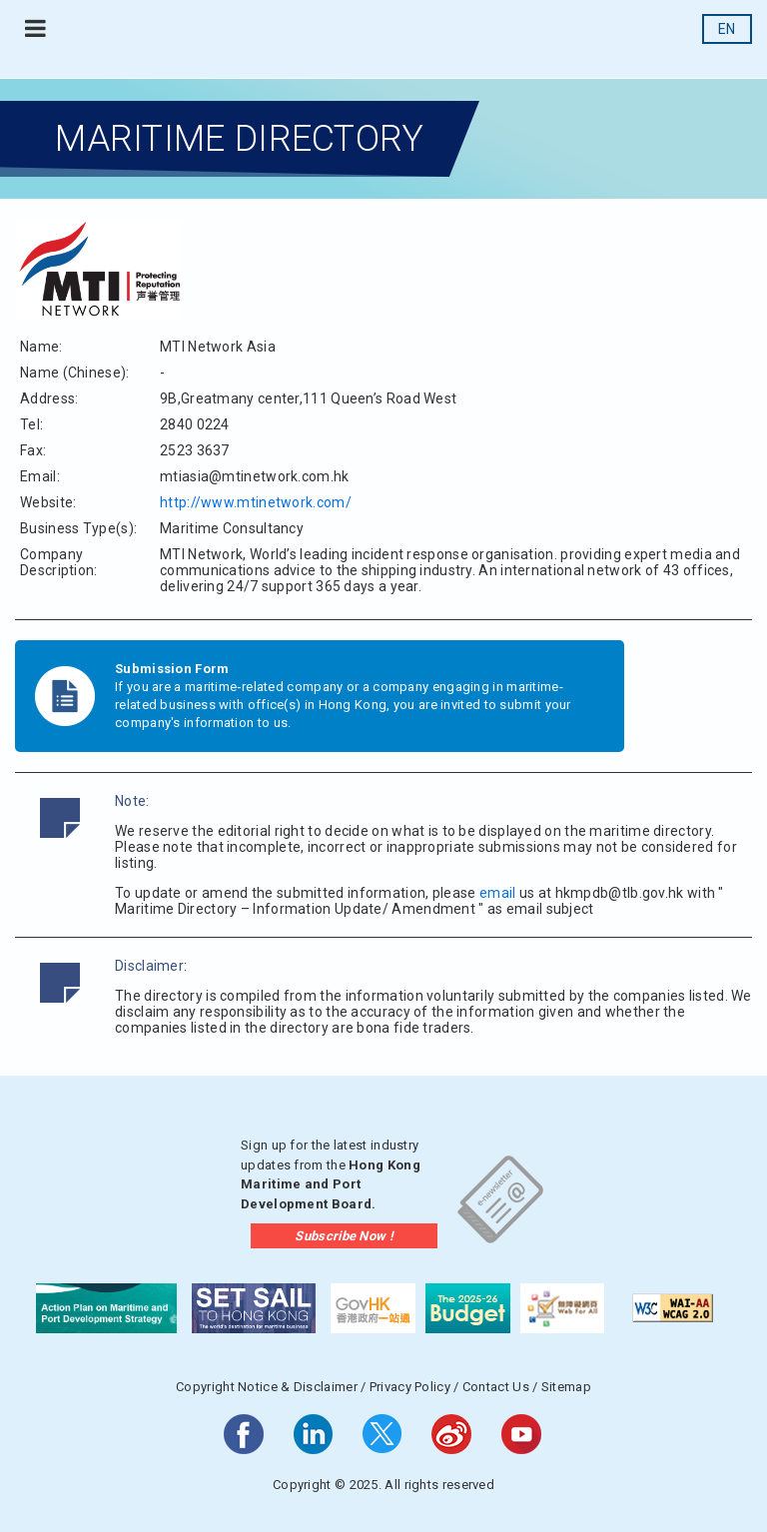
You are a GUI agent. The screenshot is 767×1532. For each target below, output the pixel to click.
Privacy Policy (410, 1386)
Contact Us (495, 1386)
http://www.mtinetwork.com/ (256, 502)
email (497, 893)
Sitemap (566, 1386)
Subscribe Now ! (344, 1235)
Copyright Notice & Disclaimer (267, 1386)
